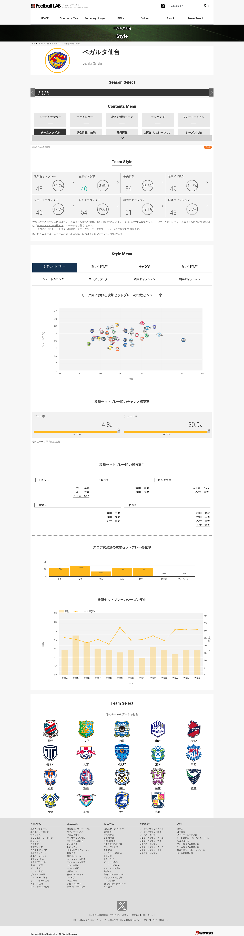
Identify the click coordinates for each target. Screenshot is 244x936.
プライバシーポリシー (120, 915)
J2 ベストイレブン (148, 844)
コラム (180, 829)
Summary (144, 824)
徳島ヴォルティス (75, 874)
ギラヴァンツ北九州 (113, 877)
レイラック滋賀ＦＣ (113, 853)
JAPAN (120, 18)
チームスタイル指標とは (50, 225)
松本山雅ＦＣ (110, 841)
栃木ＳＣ (108, 832)
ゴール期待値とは (185, 853)
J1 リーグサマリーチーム (152, 829)
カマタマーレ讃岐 (112, 868)
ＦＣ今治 (71, 877)
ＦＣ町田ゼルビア (38, 850)
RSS (208, 147)
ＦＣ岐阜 (108, 850)
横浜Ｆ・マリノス (38, 856)
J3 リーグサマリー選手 (150, 850)
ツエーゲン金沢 (111, 847)
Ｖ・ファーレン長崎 (39, 887)
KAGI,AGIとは (183, 841)
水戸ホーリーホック (39, 832)
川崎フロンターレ (38, 853)
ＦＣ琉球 (108, 887)
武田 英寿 (82, 488)
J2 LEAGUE (72, 824)
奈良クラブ (109, 859)
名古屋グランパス (38, 862)
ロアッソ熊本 (110, 880)
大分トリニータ (74, 883)
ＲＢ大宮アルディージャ (78, 850)
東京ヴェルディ (37, 847)
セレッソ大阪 (36, 871)
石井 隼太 (202, 492)
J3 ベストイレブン (148, 853)
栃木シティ (72, 847)
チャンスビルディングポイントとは (193, 838)
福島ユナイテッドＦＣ (114, 829)
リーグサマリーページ (103, 229)
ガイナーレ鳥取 (111, 862)
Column (145, 18)
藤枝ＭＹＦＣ (73, 871)
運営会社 (136, 915)
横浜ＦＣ (71, 853)
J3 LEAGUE (109, 824)
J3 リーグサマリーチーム (152, 847)
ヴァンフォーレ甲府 (76, 859)
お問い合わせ (147, 915)
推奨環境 (104, 915)
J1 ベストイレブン (148, 835)
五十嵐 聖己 (81, 496)
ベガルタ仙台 (73, 835)
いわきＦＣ (72, 844)
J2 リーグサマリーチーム (152, 838)
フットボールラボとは (187, 835)
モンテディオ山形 (75, 841)
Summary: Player (95, 18)
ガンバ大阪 (35, 868)
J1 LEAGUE (35, 824)
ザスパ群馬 (109, 835)
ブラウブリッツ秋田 (76, 838)
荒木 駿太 (203, 525)
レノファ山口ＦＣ (112, 865)
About (170, 18)
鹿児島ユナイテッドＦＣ (115, 883)
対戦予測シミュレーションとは (191, 850)
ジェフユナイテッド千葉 (41, 838)
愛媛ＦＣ (108, 871)
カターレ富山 (73, 865)
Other (179, 824)
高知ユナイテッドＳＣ (114, 874)
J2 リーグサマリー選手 (150, 841)
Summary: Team (70, 18)
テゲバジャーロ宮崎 (76, 887)
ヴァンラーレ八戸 (75, 832)
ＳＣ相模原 (109, 838)
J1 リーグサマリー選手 (150, 832)
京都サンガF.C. (37, 865)
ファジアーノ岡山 (38, 877)
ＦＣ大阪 (108, 856)
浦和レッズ (35, 835)
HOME (45, 18)
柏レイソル (35, 841)
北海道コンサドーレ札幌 (78, 829)
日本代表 (181, 832)
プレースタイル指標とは (188, 844)
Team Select (195, 18)
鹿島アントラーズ (38, 829)
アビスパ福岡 (36, 883)
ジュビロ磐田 (73, 868)
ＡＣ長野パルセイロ (113, 844)
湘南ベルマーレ (74, 856)
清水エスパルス (37, 859)
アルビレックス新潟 (76, 862)
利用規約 (94, 915)
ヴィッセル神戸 (37, 874)
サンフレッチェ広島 (39, 880)
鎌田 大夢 (82, 492)
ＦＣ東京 (34, 844)
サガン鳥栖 (72, 880)
